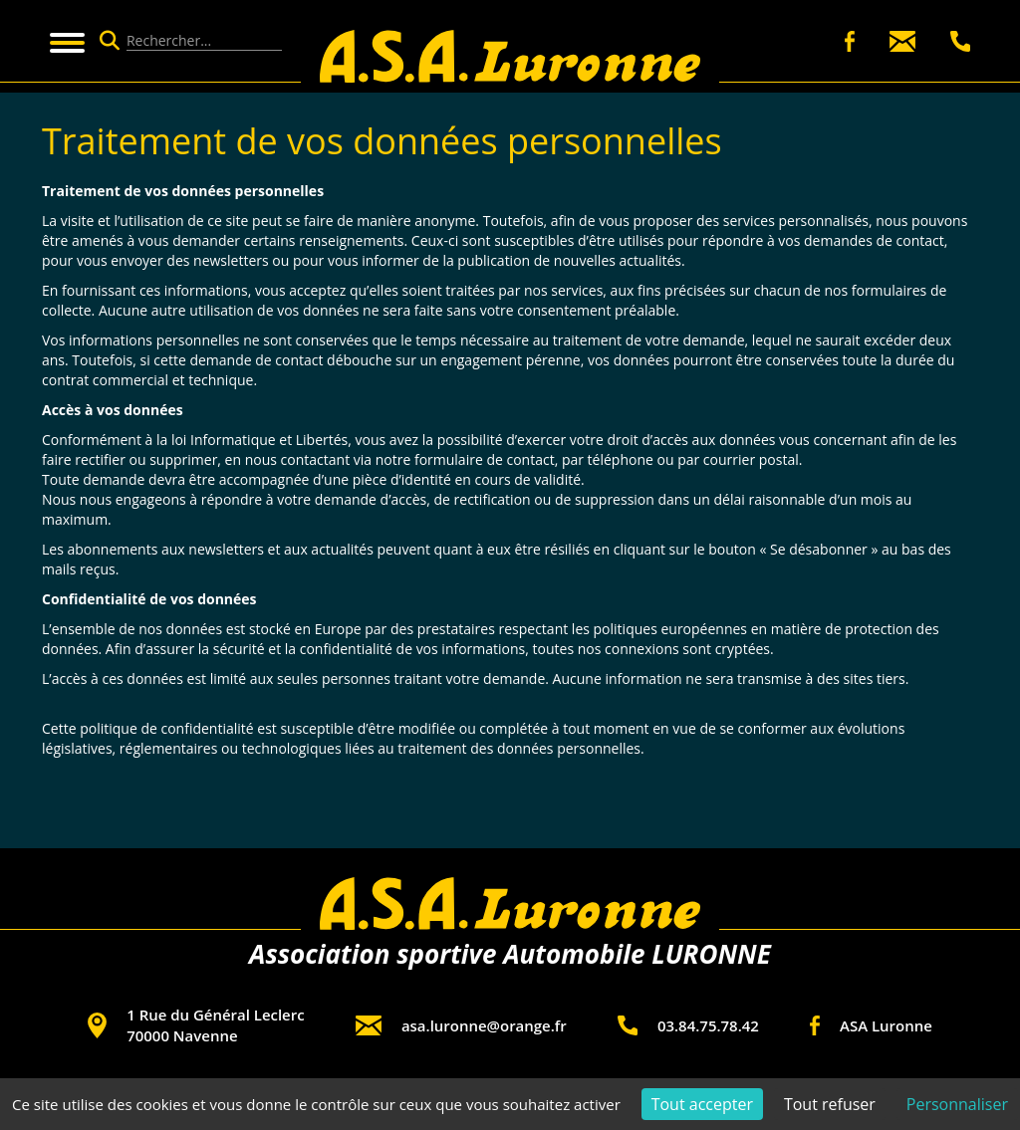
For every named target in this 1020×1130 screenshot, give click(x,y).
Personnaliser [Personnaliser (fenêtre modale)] (957, 1104)
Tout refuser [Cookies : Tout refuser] (830, 1104)
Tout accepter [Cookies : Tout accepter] (702, 1104)
